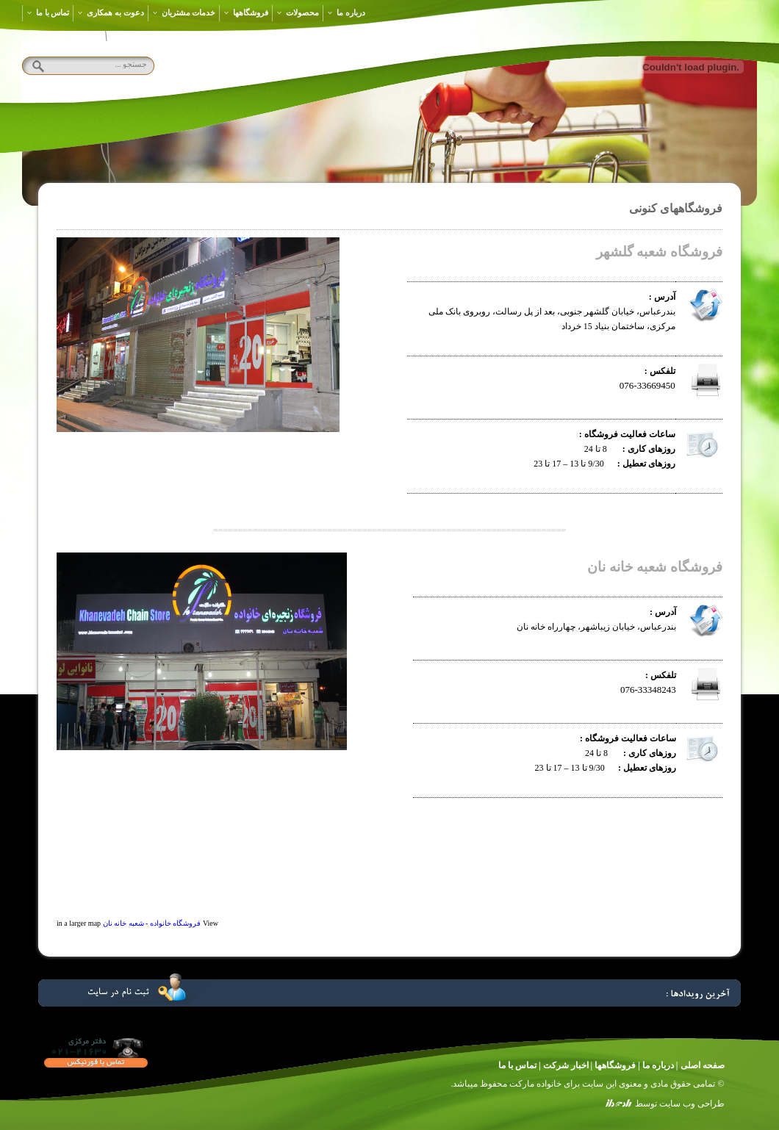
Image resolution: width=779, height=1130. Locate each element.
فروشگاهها (245, 12)
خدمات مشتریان (184, 12)
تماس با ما (47, 12)
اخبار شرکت (566, 1065)
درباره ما (346, 12)
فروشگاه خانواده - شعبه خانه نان (152, 923)
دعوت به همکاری (110, 12)
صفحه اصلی (703, 1065)
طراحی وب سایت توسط (680, 1103)
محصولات (297, 12)
